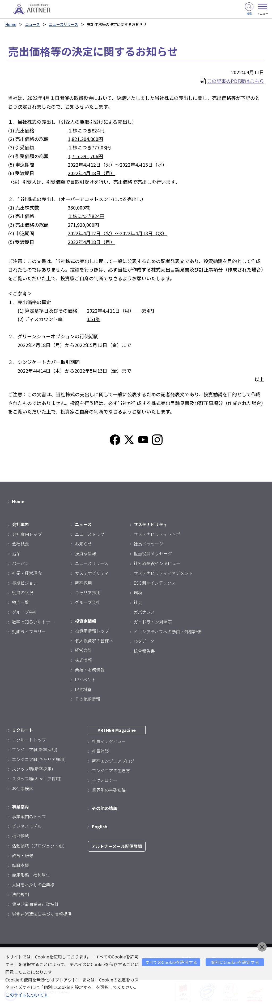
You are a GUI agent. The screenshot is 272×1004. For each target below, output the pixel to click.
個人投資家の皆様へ (94, 640)
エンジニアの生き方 (111, 770)
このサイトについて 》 (27, 995)
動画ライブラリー (29, 631)
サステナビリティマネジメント (163, 573)
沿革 (16, 553)
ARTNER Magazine (117, 730)
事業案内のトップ (29, 816)
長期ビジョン (24, 583)
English (99, 826)
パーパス (20, 563)
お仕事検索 (22, 788)
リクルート (22, 730)
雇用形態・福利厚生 (31, 875)
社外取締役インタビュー (157, 563)
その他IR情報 (87, 699)
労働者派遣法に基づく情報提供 (41, 914)
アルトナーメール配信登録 (116, 846)
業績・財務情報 (90, 670)
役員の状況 (22, 592)
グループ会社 (24, 612)
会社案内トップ (27, 534)
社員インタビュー (109, 741)
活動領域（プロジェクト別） (39, 845)
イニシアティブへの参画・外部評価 (167, 631)
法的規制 (20, 894)
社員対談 (100, 751)
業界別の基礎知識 (109, 790)
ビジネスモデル (27, 826)
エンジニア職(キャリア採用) (39, 759)
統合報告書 (144, 651)
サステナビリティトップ (157, 534)
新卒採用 (83, 583)
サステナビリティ (92, 573)
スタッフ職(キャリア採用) (37, 778)
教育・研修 (22, 855)
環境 (138, 592)
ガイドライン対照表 (153, 622)
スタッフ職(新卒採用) (32, 769)
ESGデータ (144, 641)
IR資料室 (83, 689)
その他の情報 (104, 808)
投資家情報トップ (92, 631)
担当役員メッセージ (153, 553)
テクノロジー (104, 780)
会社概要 (20, 543)
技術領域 (20, 836)
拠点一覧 (20, 602)
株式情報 (83, 660)
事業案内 (20, 806)
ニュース (32, 24)
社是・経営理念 (27, 573)
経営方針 (83, 650)
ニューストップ (89, 534)
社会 (138, 602)
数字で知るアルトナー (33, 622)
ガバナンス (144, 612)
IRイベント (85, 679)
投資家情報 (85, 553)
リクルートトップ (29, 739)
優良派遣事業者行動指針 (35, 904)
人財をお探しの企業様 (33, 884)
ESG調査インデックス (155, 583)
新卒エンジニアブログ (113, 761)
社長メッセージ (148, 543)
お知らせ (83, 543)
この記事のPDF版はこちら (235, 80)
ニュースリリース (63, 24)
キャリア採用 (87, 592)
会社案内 (20, 524)
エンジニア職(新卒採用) (34, 749)
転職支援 (20, 865)
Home (10, 24)
